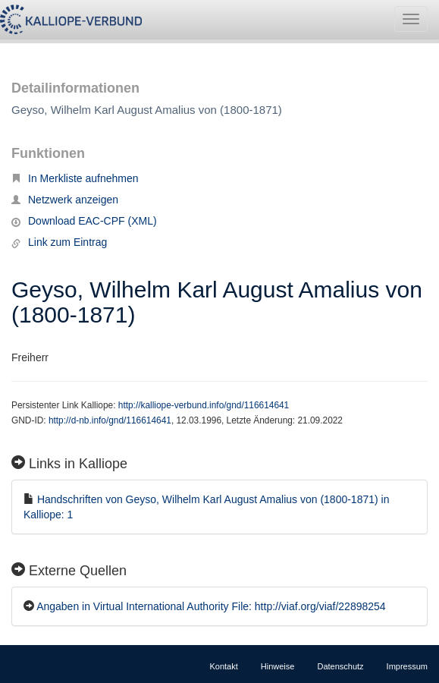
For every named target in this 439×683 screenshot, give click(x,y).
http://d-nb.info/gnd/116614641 (110, 420)
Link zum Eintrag (59, 242)
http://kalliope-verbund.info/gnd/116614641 (203, 405)
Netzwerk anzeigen (64, 200)
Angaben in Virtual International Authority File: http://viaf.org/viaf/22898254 (210, 606)
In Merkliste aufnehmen (75, 178)
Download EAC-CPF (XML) (84, 221)
